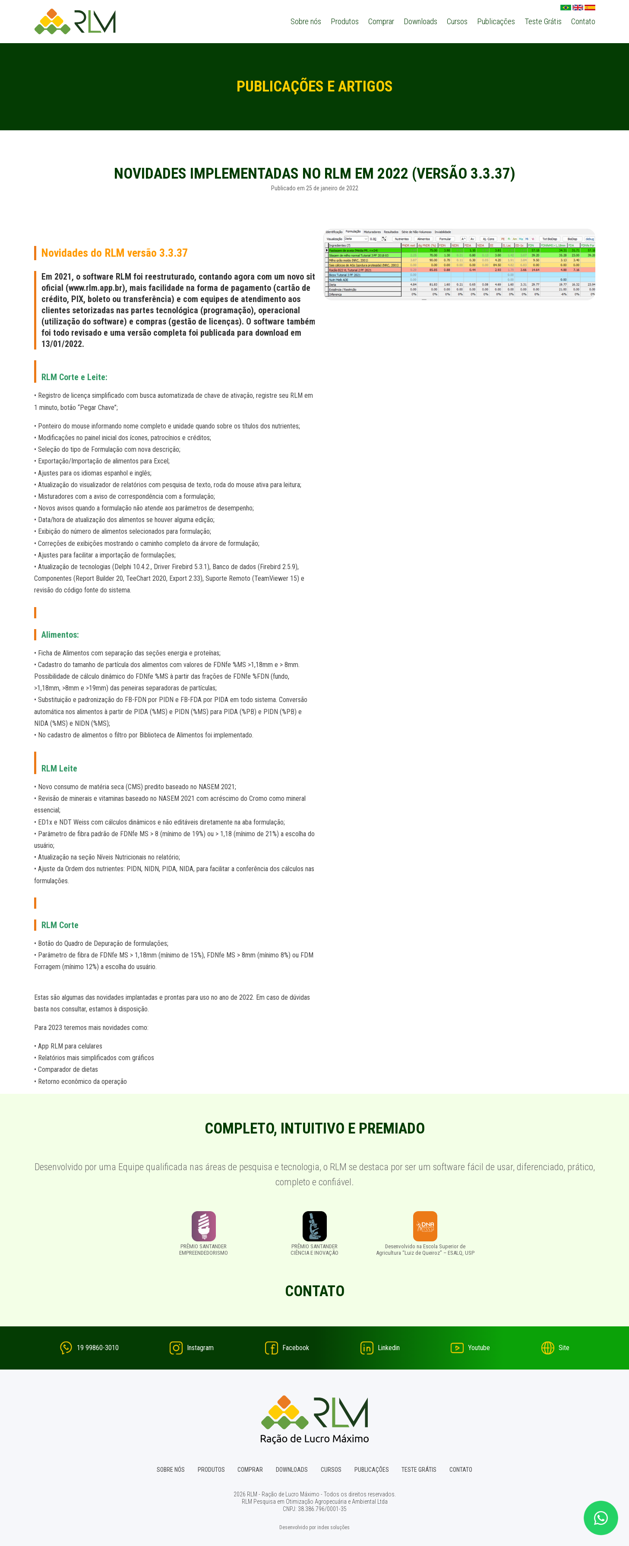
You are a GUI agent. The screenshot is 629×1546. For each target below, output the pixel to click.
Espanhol (590, 7)
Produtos (345, 21)
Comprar (381, 21)
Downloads (420, 21)
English (577, 7)
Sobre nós (306, 21)
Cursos (457, 21)
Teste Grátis (543, 21)
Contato (583, 21)
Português (565, 7)
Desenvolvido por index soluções (314, 1527)
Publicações (496, 21)
